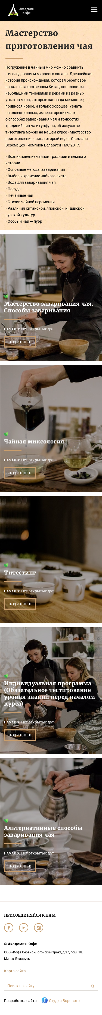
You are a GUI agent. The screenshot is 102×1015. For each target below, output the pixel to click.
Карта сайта (15, 971)
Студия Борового (64, 1001)
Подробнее (19, 342)
